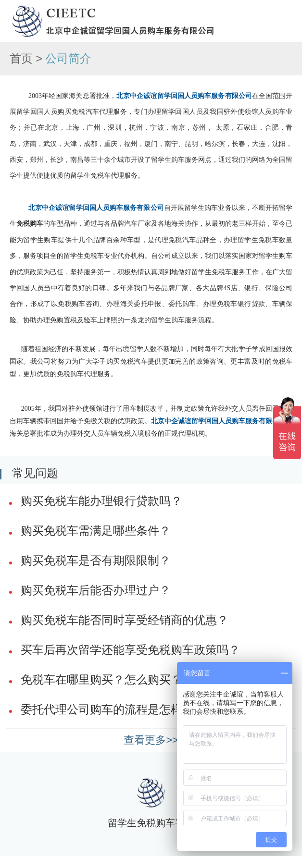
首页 (21, 58)
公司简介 (68, 58)
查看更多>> (151, 740)
